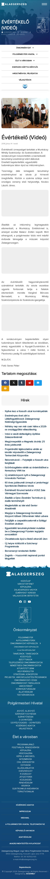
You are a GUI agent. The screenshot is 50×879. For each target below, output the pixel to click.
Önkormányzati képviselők (24, 644)
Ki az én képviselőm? (26, 650)
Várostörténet (25, 584)
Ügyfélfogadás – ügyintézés (26, 723)
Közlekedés (26, 780)
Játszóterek (25, 777)
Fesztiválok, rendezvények (25, 748)
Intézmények (25, 759)
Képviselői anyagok (25, 831)
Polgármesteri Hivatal (24, 54)
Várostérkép (25, 686)
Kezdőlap (8, 32)
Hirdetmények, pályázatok (25, 73)
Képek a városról (26, 756)
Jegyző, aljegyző (26, 711)
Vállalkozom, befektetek (26, 596)
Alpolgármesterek (25, 641)
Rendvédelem (25, 783)
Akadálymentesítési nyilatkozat (25, 844)
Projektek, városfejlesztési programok (26, 677)
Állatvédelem (26, 692)
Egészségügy (26, 771)
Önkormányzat (23, 48)
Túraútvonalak (25, 792)
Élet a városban (23, 61)
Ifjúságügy (25, 774)
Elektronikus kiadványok (26, 789)
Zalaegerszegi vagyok (25, 590)
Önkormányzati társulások (25, 683)
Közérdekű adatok (25, 726)
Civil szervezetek (26, 762)
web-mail (25, 818)
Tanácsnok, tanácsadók (25, 654)
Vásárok (25, 786)
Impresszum (25, 811)
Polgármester (25, 638)
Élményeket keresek (26, 593)
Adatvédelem (25, 837)
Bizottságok (25, 660)
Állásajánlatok (25, 768)
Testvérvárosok (26, 695)
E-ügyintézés (25, 720)
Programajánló (25, 745)
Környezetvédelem (25, 689)
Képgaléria (25, 587)
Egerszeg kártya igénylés (25, 67)
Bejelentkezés (25, 867)
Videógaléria (25, 753)
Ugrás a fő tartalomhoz (42, 1)
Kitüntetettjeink (25, 669)
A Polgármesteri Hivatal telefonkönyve (25, 824)
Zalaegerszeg (13, 4)
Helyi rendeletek (25, 671)
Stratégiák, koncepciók (25, 674)
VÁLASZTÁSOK (25, 80)
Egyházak (26, 765)
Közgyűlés (25, 657)
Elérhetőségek (25, 717)
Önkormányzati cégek (25, 680)
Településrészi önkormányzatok (26, 663)
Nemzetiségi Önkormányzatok (25, 666)
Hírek (24, 32)
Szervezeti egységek (25, 714)
